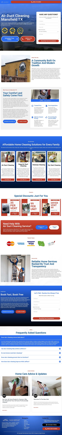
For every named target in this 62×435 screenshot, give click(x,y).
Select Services (41, 29)
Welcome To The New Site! (41, 399)
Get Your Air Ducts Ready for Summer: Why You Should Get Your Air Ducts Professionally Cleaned (15, 401)
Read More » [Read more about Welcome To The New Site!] (36, 407)
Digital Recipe (42, 433)
